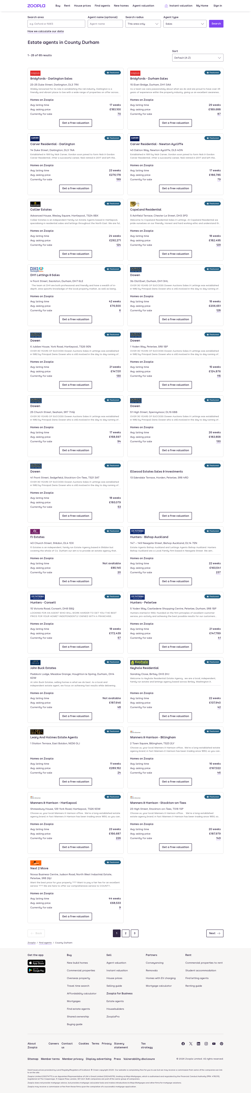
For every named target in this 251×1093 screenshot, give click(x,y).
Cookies (84, 1043)
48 (119, 707)
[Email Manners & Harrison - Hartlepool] (75, 847)
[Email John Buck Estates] (75, 716)
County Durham (63, 942)
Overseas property (78, 978)
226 (118, 838)
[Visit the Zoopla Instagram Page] (206, 1045)
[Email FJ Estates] (75, 581)
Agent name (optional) (102, 17)
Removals (152, 970)
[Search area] (56, 24)
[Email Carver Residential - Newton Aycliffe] (175, 188)
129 (218, 244)
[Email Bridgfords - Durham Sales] (175, 123)
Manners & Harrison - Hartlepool (53, 802)
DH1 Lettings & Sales (45, 275)
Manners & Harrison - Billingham (153, 737)
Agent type (170, 17)
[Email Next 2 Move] (75, 916)
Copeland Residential (146, 209)
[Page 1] (117, 933)
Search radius (134, 17)
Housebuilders (115, 1008)
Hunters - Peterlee (143, 602)
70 (119, 113)
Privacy (107, 1043)
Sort (175, 51)
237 (218, 572)
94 (119, 441)
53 (119, 506)
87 (219, 113)
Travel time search (78, 985)
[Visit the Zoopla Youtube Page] (214, 1045)
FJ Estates (39, 537)
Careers (54, 1043)
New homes (121, 5)
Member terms (50, 1058)
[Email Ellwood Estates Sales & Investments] (175, 516)
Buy (58, 5)
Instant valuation (178, 6)
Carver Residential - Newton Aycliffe (156, 144)
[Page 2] (126, 933)
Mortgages (74, 1001)
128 (218, 310)
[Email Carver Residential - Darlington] (75, 188)
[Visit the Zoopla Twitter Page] (191, 1045)
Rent (67, 5)
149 (218, 838)
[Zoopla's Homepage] (36, 6)
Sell (109, 955)
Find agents (102, 5)
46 (219, 772)
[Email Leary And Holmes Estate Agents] (75, 782)
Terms (95, 1043)
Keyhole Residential (144, 668)
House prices (82, 5)
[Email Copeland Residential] (175, 254)
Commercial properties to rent (204, 962)
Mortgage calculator (159, 985)
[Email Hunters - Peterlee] (175, 647)
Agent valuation (143, 5)
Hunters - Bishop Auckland (149, 537)
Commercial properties (81, 970)
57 (119, 637)
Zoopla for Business (119, 993)
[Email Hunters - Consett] (75, 647)
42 (219, 707)
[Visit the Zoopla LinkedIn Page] (198, 1045)
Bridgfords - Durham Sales (149, 78)
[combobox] (56, 21)
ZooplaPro (113, 1016)
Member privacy (72, 1058)
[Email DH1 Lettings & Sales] (75, 319)
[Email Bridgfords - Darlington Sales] (75, 123)
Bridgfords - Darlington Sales (51, 78)
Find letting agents (197, 978)
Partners (151, 955)
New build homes (77, 962)
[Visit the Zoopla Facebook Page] (183, 1045)
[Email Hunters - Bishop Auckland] (175, 581)
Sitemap (33, 1058)
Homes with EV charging (161, 978)
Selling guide (114, 985)
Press (117, 1058)
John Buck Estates (43, 668)
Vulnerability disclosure (139, 1058)
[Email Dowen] (175, 319)
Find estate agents (78, 1008)
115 (219, 375)
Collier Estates (41, 209)
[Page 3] (134, 933)
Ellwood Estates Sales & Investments (156, 471)
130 (118, 375)
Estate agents (115, 1001)
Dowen (139, 275)
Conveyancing (154, 962)
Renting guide (193, 985)
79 (219, 179)
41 (219, 637)
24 (119, 772)
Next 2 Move (39, 868)
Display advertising (98, 1058)
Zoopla (32, 942)
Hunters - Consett (43, 602)
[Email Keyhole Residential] (175, 716)
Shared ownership (78, 1016)
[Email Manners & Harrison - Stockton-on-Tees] (175, 847)
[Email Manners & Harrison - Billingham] (175, 782)
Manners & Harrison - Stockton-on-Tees (158, 802)
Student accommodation (200, 970)
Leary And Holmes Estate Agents (54, 737)
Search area (36, 17)
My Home (202, 5)
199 (118, 179)
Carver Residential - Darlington (52, 144)
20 (119, 572)
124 (118, 244)
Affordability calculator (81, 993)
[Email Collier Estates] (75, 254)
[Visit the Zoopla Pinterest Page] (221, 1045)
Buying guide (74, 1024)
